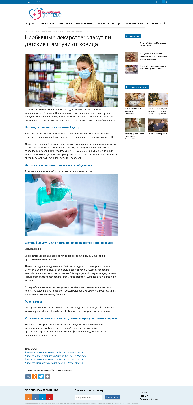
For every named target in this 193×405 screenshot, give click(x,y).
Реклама (143, 393)
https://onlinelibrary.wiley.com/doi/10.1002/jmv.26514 (54, 352)
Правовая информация (150, 399)
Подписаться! (112, 397)
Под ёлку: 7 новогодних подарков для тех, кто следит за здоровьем (157, 111)
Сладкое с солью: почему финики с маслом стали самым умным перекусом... (153, 56)
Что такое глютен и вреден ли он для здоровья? (133, 111)
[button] (165, 22)
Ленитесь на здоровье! (157, 134)
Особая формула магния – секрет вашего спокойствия (135, 136)
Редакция (144, 396)
